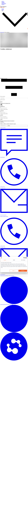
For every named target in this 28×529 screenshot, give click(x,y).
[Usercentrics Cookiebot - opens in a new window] (23, 257)
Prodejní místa (4, 275)
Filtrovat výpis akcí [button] (14, 88)
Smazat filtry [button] (1, 121)
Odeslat (9, 125)
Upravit (13, 270)
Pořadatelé (3, 2)
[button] (14, 109)
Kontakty (3, 4)
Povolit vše (22, 270)
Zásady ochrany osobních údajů (9, 304)
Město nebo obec (2, 106)
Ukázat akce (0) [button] (2, 122)
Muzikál (3, 8)
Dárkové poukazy (4, 3)
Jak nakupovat (12, 275)
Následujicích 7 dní (3, 103)
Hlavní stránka (2, 32)
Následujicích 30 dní (8, 103)
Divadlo (3, 9)
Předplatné (1, 275)
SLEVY (3, 1)
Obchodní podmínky (2, 304)
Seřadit (1, 119)
